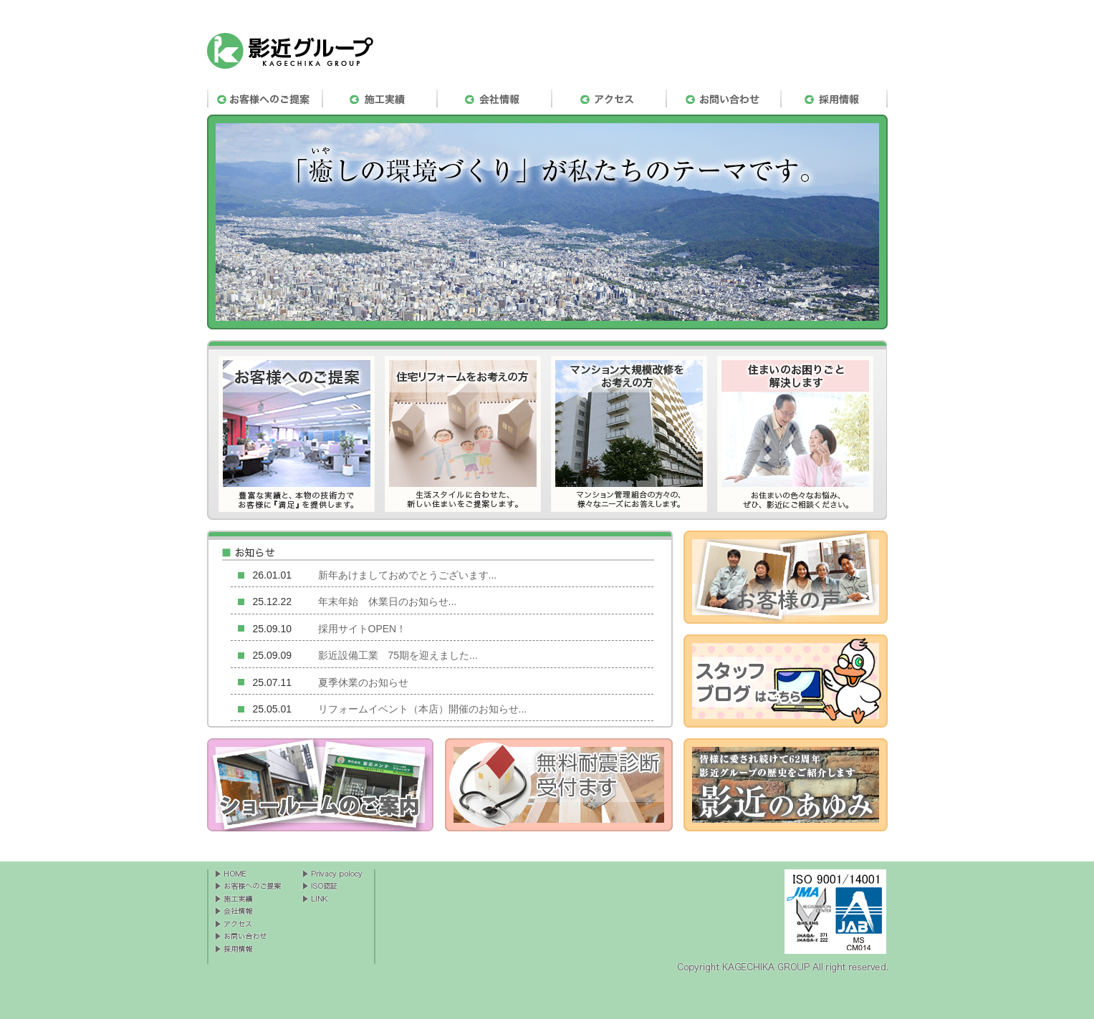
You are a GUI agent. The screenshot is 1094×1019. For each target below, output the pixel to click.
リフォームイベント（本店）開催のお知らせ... (422, 709)
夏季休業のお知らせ (363, 682)
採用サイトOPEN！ (362, 628)
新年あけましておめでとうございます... (407, 575)
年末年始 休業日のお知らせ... (387, 601)
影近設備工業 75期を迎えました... (398, 655)
